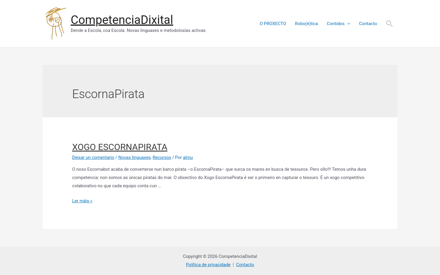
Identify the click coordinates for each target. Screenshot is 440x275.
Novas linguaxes (134, 157)
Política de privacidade (208, 264)
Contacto (368, 23)
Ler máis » (82, 201)
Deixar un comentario (93, 157)
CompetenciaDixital (122, 20)
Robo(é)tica (306, 23)
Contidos (338, 23)
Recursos (162, 157)
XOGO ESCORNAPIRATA (119, 147)
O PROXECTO (273, 23)
